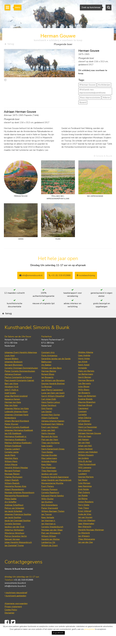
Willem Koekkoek (13, 452)
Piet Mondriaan (48, 474)
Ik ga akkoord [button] (58, 633)
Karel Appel (84, 371)
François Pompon (49, 495)
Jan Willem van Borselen (53, 386)
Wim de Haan (84, 442)
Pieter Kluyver (11, 430)
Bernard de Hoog (49, 442)
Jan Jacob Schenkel (13, 517)
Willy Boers (83, 396)
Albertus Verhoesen (14, 536)
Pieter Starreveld (49, 514)
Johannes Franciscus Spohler (18, 520)
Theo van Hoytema (50, 449)
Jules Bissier (84, 393)
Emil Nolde (83, 495)
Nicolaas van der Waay (52, 536)
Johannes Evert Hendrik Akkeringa (21, 358)
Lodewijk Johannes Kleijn (16, 418)
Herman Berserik (86, 386)
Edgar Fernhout (48, 411)
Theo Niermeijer (49, 477)
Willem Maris (11, 467)
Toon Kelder (47, 458)
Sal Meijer (83, 486)
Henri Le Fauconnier (87, 433)
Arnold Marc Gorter (50, 421)
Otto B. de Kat (85, 467)
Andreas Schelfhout (14, 511)
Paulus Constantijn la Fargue (18, 383)
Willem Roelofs (12, 489)
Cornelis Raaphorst (50, 498)
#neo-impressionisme (90, 98)
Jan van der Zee (85, 548)
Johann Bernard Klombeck (17, 427)
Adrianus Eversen (13, 380)
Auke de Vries (84, 520)
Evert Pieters (47, 492)
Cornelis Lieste (12, 458)
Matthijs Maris (11, 464)
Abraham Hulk (11, 393)
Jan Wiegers (84, 542)
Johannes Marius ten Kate (17, 414)
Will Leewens (84, 473)
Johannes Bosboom (13, 368)
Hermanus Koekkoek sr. (16, 442)
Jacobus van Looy (49, 480)
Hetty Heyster (48, 439)
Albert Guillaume (49, 424)
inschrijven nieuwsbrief (16, 599)
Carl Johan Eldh (48, 405)
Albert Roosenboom (14, 495)
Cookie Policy (11, 616)
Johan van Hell (48, 436)
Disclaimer (9, 619)
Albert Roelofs (12, 486)
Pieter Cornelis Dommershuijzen (20, 377)
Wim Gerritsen (85, 436)
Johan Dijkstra (84, 424)
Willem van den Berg (51, 374)
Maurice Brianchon (86, 408)
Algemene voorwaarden (16, 610)
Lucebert (82, 480)
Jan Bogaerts (47, 383)
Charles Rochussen (13, 483)
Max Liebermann (49, 464)
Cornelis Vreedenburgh (52, 533)
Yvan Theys (83, 514)
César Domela (84, 430)
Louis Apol (10, 361)
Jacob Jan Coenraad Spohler (18, 527)
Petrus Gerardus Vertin (16, 542)
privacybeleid (89, 629)
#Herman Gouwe (87, 85)
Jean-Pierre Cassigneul (52, 396)
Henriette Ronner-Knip (15, 492)
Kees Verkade (47, 523)
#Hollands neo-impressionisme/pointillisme (92, 92)
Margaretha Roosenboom (17, 502)
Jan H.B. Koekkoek (13, 439)
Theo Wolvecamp (86, 545)
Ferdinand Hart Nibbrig (52, 430)
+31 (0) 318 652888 (60, 276)
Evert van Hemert (49, 433)
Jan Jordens (83, 464)
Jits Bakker (46, 371)
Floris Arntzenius (49, 361)
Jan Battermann (85, 380)
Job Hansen (83, 445)
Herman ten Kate (13, 408)
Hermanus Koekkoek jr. (15, 446)
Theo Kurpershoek (87, 470)
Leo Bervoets (84, 389)
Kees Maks (46, 470)
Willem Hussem (86, 461)
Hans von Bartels (86, 377)
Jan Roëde (83, 501)
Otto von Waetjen (86, 526)
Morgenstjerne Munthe (52, 489)
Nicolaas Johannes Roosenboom (19, 498)
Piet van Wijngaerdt (50, 539)
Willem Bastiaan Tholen (52, 517)
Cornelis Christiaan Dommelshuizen (21, 374)
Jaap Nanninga (85, 492)
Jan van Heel (84, 449)
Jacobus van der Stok (14, 533)
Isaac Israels (46, 452)
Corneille (82, 421)
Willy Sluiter (47, 505)
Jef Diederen (84, 427)
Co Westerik (84, 539)
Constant (82, 417)
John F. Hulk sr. (12, 396)
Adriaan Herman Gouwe (89, 439)
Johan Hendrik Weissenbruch (18, 548)
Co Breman (46, 393)
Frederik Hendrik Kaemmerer (55, 483)
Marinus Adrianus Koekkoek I (18, 449)
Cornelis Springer (13, 530)
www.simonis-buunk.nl (15, 589)
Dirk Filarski (46, 414)
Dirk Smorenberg (49, 511)
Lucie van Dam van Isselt (53, 399)
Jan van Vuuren (85, 523)
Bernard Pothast (12, 477)
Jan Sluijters (47, 508)
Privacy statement (13, 613)
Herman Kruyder (49, 461)
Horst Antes (84, 364)
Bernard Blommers (14, 371)
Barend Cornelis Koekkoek (17, 433)
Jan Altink (82, 368)
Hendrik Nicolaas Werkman (91, 536)
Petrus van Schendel (14, 514)
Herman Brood (85, 411)
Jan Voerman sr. (48, 530)
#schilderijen (104, 85)
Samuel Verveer (12, 545)
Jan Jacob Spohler (13, 523)
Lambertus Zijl (48, 548)
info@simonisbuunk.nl (30, 276)
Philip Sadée (10, 505)
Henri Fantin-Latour (50, 408)
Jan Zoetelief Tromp (14, 551)
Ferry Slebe (83, 511)
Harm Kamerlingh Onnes (52, 455)
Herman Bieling (48, 377)
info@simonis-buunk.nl (15, 592)
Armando (82, 374)
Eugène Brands (85, 405)
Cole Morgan (84, 489)
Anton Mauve (11, 470)
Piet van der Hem (49, 446)
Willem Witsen (48, 542)
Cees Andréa (84, 361)
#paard (82, 103)
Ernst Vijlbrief (84, 517)
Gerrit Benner (84, 383)
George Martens (86, 483)
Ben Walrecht (84, 533)
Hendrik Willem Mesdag (16, 474)
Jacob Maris (10, 461)
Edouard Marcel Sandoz (52, 502)
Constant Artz (48, 358)
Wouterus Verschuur (14, 539)
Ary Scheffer (10, 508)
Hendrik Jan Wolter (50, 545)
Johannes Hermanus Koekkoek (19, 436)
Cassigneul (83, 414)
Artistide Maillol (49, 467)
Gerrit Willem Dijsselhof (52, 402)
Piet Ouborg (84, 498)
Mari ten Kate (11, 411)
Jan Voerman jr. (48, 527)
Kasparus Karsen (12, 405)
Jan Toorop (46, 520)
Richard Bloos (47, 380)
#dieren (106, 98)
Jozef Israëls (10, 399)
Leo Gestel (46, 418)
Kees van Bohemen (87, 402)
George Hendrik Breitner (53, 390)
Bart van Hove (11, 390)
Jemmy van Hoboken (88, 458)
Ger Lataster (84, 477)
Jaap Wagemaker (86, 530)
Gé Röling (82, 505)
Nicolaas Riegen (12, 480)
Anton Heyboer (85, 455)
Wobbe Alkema (85, 358)
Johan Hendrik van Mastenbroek (56, 486)
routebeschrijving (86, 276)
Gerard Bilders (11, 365)
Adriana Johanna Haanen (52, 427)
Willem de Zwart (49, 551)
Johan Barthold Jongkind (16, 402)
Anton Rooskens (85, 508)
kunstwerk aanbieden (15, 602)
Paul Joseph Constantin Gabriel (19, 386)
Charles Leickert (12, 455)
